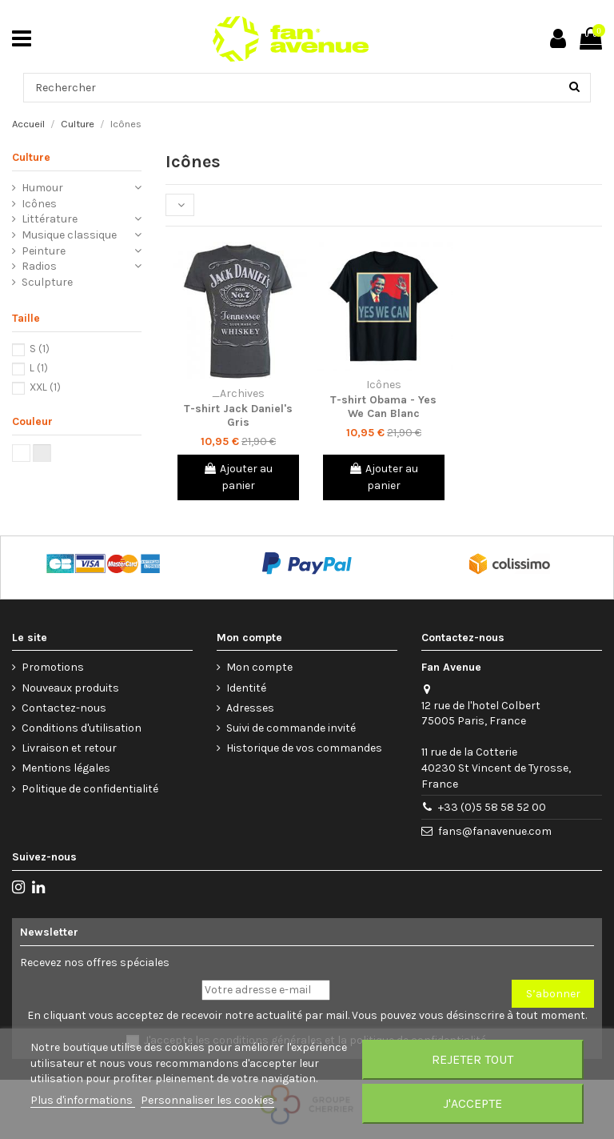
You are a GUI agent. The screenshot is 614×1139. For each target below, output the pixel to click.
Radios (39, 266)
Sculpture (47, 282)
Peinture (44, 251)
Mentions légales (66, 768)
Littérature (50, 219)
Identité (246, 688)
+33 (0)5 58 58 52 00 (492, 807)
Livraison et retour (69, 748)
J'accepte (472, 1103)
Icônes (39, 204)
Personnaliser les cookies (207, 1100)
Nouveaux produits (70, 688)
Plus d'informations (82, 1100)
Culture (31, 157)
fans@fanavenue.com (495, 831)
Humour (42, 188)
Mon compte (259, 667)
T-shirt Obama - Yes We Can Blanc (383, 406)
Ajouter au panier (238, 477)
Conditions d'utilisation (82, 728)
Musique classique (69, 235)
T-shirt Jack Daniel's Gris (238, 415)
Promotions (53, 667)
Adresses (250, 708)
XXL (45, 387)
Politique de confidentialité (90, 789)
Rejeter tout (472, 1059)
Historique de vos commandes (304, 748)
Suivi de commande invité (291, 728)
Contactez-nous (64, 708)
